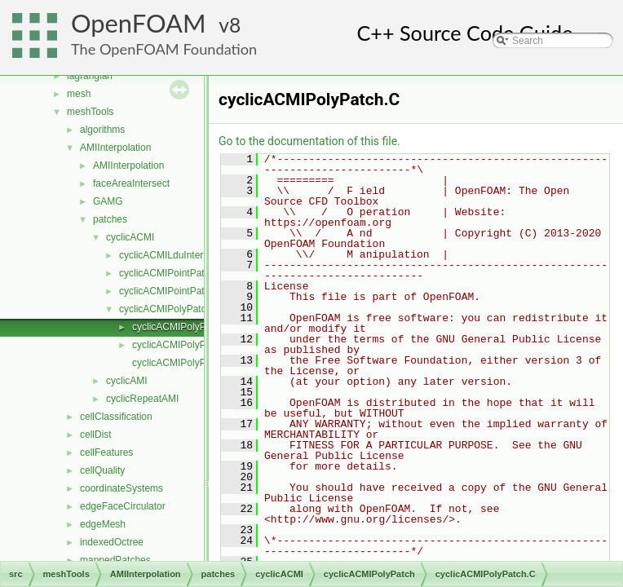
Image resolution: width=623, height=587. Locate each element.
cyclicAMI (127, 380)
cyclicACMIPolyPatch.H (183, 345)
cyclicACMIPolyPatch (165, 309)
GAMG (108, 201)
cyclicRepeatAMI (142, 398)
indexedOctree (112, 542)
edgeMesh (103, 524)
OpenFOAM (138, 23)
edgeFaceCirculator (123, 506)
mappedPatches (115, 560)
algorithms (102, 129)
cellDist (96, 434)
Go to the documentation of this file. (309, 141)
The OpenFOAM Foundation (164, 49)
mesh (79, 93)
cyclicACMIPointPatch (166, 273)
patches (110, 219)
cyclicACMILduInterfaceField (181, 255)
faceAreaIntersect (131, 183)
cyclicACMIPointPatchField (177, 291)
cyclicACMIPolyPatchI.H (184, 363)
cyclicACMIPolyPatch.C (183, 327)
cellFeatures (106, 452)
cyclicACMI (130, 237)
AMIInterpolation (115, 147)
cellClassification (116, 416)
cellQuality (102, 470)
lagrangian (90, 76)
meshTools (90, 111)
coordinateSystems (121, 488)
